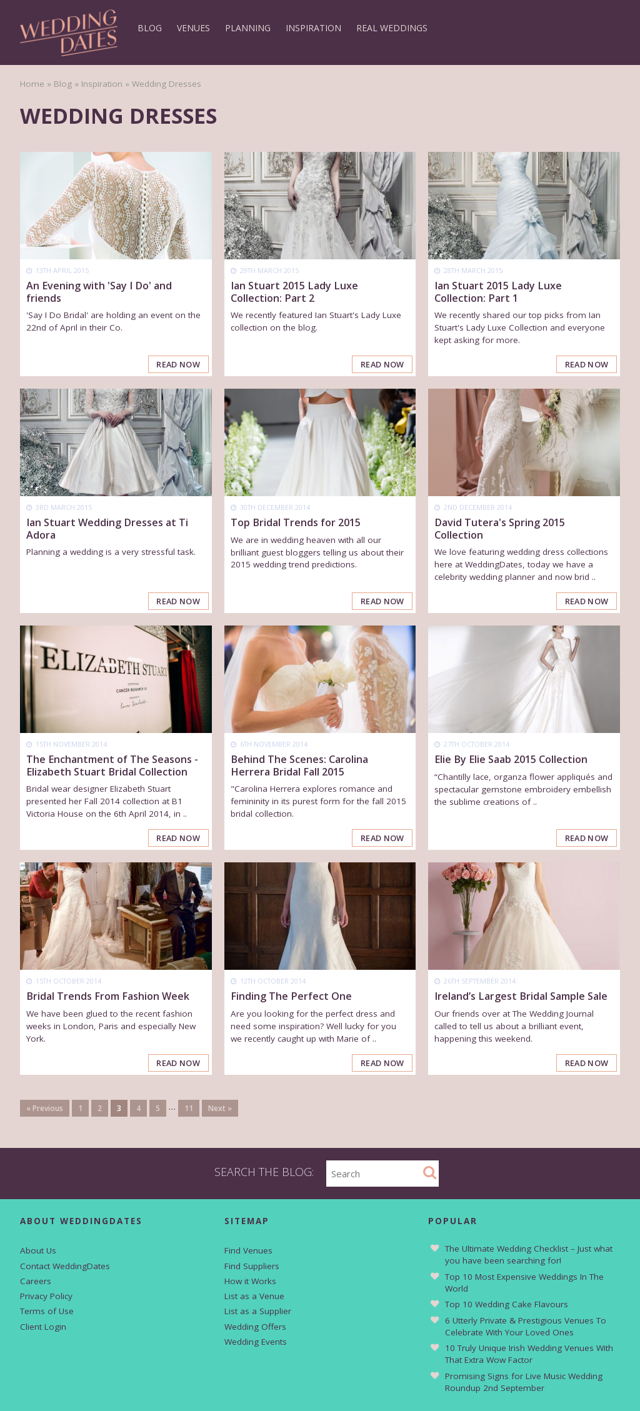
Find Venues (248, 1251)
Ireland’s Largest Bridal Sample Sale (521, 997)
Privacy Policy (46, 1296)
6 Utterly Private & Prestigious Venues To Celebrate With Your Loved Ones (525, 1327)
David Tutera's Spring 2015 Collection (499, 528)
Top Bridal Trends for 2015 (296, 522)
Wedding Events (255, 1342)
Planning (248, 28)
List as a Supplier (257, 1311)
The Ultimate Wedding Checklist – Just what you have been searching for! (528, 1255)
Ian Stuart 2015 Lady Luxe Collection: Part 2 (294, 291)
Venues (193, 28)
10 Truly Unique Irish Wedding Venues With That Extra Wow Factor (529, 1354)
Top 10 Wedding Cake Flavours (506, 1304)
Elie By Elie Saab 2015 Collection (511, 760)
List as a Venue (254, 1296)
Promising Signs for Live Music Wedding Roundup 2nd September (523, 1382)
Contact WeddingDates (65, 1266)
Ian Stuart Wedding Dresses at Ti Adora (107, 528)
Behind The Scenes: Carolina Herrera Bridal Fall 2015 (299, 766)
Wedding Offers (255, 1326)
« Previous (44, 1108)
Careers (35, 1281)
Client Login (43, 1326)
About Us (38, 1251)
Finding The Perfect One (291, 997)
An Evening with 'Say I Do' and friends (99, 291)
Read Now (178, 364)
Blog (150, 28)
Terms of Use (47, 1311)
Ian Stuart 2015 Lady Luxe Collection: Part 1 (498, 291)
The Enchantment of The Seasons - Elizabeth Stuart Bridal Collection (112, 766)
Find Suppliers (251, 1266)
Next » (220, 1108)
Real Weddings (392, 28)
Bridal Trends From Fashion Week (107, 997)
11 (188, 1108)
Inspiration (313, 28)
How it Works (250, 1281)
